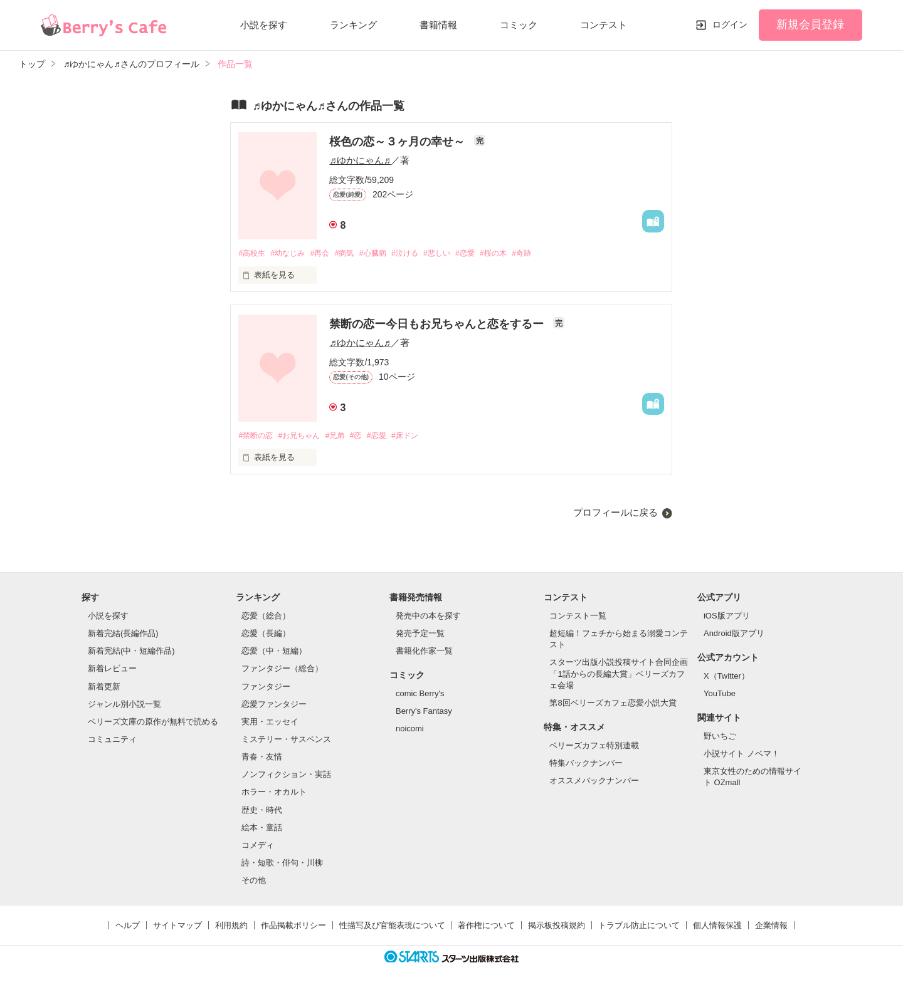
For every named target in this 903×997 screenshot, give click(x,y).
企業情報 (771, 927)
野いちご (720, 737)
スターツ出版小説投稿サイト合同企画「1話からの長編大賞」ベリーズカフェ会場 (618, 675)
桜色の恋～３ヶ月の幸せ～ (398, 141)
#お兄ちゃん (304, 436)
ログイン (729, 24)
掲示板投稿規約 (556, 927)
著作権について (486, 927)
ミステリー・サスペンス (286, 740)
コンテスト (603, 24)
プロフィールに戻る (615, 514)
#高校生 (252, 253)
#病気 (354, 253)
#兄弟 (344, 436)
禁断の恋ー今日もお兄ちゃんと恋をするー (438, 324)
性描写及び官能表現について (392, 927)
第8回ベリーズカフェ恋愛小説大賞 (612, 704)
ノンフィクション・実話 (286, 776)
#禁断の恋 (256, 436)
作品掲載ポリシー (293, 927)
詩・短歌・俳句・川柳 (282, 864)
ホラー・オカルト (274, 793)
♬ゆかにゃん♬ (360, 160)
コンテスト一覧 (577, 617)
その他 (253, 882)
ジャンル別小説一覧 (124, 705)
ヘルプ (127, 927)
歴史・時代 (261, 811)
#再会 (327, 253)
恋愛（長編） (265, 634)
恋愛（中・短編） (274, 652)
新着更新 (104, 687)
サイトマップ (177, 927)
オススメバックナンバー (594, 781)
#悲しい (456, 253)
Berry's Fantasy (424, 712)
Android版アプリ (734, 634)
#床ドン (421, 436)
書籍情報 (438, 24)
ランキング (353, 24)
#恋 (367, 436)
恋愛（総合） (265, 617)
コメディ (257, 846)
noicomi (410, 730)
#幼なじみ (292, 253)
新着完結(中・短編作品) (131, 652)
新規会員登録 (810, 24)
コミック (518, 24)
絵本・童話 (261, 828)
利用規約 (231, 927)
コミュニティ (112, 740)
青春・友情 (261, 758)
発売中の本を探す (428, 617)
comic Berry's (420, 694)
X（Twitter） (726, 677)
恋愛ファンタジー (274, 705)
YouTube (720, 694)
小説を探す (263, 24)
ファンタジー (265, 687)
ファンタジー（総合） (282, 670)
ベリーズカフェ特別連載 (594, 746)
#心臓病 (385, 253)
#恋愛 (487, 253)
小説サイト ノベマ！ (741, 754)
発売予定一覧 (420, 634)
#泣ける (421, 253)
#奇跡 (549, 253)
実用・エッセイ (269, 723)
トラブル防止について (639, 927)
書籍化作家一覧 (424, 652)
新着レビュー (112, 670)
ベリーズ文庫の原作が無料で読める (153, 723)
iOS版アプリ (727, 617)
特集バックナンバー (586, 764)
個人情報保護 (717, 927)
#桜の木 (518, 253)
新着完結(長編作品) (123, 634)
